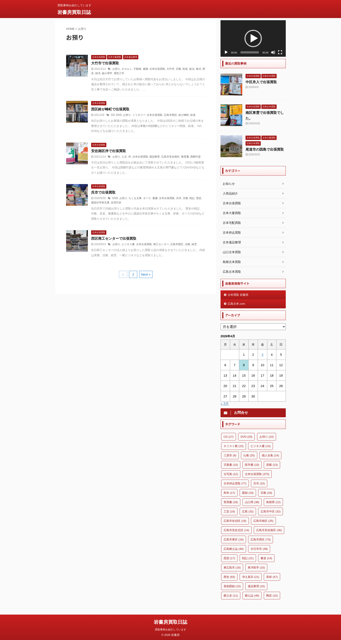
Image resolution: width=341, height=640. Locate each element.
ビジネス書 (128, 244)
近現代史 (116, 202)
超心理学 (107, 73)
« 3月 (225, 404)
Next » (145, 274)
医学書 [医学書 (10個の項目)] (252, 464)
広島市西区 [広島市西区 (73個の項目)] (261, 539)
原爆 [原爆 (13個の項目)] (272, 464)
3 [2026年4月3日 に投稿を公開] (262, 354)
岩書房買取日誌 (74, 12)
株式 (198, 68)
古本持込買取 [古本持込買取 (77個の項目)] (235, 483)
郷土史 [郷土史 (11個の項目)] (231, 595)
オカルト (127, 68)
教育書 (185, 156)
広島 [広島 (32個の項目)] (248, 511)
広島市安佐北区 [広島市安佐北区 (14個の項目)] (236, 530)
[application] (253, 38)
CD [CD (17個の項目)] (229, 436)
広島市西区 (170, 114)
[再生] (226, 52)
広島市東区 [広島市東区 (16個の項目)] (234, 539)
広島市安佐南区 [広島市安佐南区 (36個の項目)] (269, 530)
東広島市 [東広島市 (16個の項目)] (232, 567)
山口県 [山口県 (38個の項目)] (252, 502)
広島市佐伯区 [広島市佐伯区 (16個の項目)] (235, 520)
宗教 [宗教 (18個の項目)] (266, 492)
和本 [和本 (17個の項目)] (229, 492)
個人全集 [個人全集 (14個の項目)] (270, 455)
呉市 (178, 198)
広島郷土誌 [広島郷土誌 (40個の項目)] (234, 548)
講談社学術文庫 (100, 202)
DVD (119, 114)
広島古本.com (236, 303)
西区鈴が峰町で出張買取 (110, 109)
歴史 (198, 198)
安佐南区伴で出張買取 (108, 151)
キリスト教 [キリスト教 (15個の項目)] (234, 446)
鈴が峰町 (184, 114)
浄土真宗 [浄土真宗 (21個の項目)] (250, 576)
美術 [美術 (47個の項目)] (272, 576)
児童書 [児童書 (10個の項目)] (231, 464)
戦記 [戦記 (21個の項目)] (248, 558)
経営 (194, 244)
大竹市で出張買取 (105, 63)
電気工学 (119, 73)
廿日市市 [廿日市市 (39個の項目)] (259, 548)
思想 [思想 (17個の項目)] (229, 558)
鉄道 (193, 114)
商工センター (161, 244)
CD (113, 114)
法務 (187, 244)
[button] (253, 38)
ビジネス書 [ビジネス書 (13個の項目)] (261, 446)
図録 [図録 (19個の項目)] (248, 492)
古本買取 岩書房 (238, 294)
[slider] (250, 52)
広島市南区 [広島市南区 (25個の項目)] (263, 520)
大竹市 (170, 68)
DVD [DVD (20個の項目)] (246, 436)
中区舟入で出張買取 (261, 82)
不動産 (137, 68)
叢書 (155, 198)
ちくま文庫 (135, 198)
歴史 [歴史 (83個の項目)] (229, 576)
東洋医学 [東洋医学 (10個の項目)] (256, 567)
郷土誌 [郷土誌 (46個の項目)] (252, 595)
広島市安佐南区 (170, 156)
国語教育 (154, 156)
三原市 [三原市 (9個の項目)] (230, 455)
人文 (124, 156)
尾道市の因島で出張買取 (265, 149)
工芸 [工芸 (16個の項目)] (229, 511)
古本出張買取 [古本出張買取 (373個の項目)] (257, 474)
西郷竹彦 (195, 156)
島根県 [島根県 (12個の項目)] (273, 502)
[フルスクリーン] (280, 52)
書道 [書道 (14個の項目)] (266, 558)
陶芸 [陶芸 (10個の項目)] (272, 595)
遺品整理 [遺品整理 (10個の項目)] (256, 586)
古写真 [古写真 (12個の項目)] (231, 474)
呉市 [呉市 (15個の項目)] (259, 483)
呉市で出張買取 (103, 192)
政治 (191, 68)
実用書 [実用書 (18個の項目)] (231, 502)
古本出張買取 (157, 68)
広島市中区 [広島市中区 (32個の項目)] (271, 511)
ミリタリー (138, 114)
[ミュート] (273, 52)
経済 (97, 73)
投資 (185, 68)
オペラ (147, 198)
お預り (116, 68)
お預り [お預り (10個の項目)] (266, 436)
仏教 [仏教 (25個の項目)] (249, 455)
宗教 (178, 68)
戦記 (192, 198)
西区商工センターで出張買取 (113, 238)
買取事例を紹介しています (170, 628)
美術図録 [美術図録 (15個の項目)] (232, 586)
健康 (145, 68)
